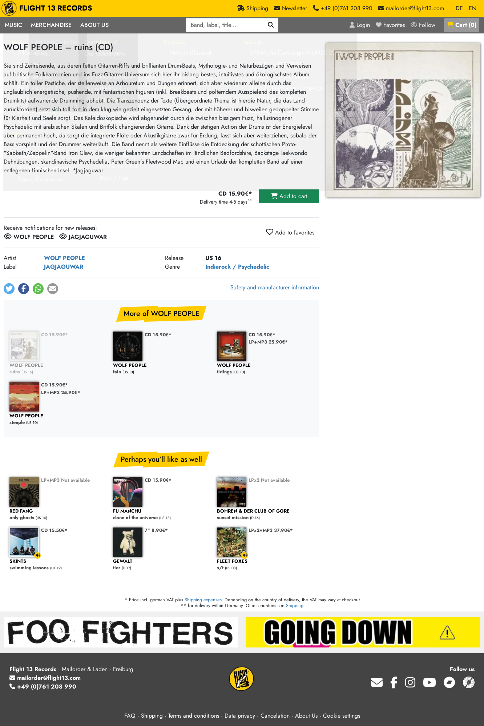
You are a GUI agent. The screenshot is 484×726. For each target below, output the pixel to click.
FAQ (130, 715)
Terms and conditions (193, 715)
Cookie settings (341, 715)
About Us (306, 715)
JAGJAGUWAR (63, 266)
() (461, 25)
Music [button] (13, 25)
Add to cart (289, 196)
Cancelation (275, 715)
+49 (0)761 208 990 (42, 686)
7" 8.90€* (156, 530)
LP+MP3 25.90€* (268, 341)
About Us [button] (94, 25)
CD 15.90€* (54, 334)
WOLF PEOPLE (64, 258)
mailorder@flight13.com (45, 678)
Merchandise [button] (51, 25)
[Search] (270, 25)
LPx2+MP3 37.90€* (271, 530)
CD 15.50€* (54, 530)
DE (459, 8)
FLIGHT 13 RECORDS (48, 8)
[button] (9, 288)
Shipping (294, 605)
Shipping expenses (203, 599)
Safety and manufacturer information (274, 287)
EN (472, 8)
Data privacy (240, 715)
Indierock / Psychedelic (237, 266)
